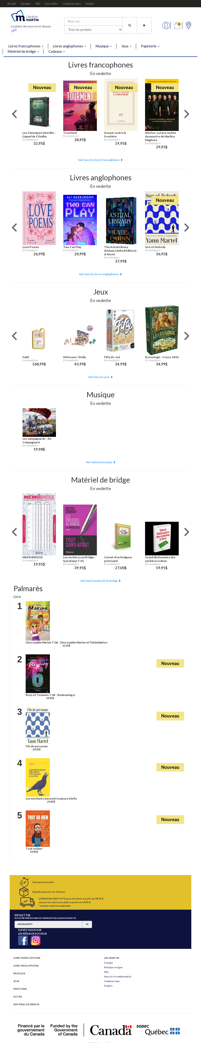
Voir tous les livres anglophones (100, 274)
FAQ (37, 3)
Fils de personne (37, 746)
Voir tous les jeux (100, 376)
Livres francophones (26, 46)
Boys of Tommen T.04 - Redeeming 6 (50, 695)
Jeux (126, 46)
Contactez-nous (72, 3)
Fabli (26, 357)
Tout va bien (34, 848)
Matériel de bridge (23, 51)
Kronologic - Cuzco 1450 (161, 357)
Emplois (89, 3)
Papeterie (150, 46)
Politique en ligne (113, 967)
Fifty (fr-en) (112, 357)
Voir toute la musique (101, 462)
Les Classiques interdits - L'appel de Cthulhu (39, 134)
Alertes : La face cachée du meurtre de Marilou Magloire (160, 136)
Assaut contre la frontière (115, 134)
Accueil (11, 3)
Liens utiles (51, 3)
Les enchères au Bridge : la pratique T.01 (79, 559)
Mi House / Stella (74, 357)
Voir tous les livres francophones (100, 159)
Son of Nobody (155, 247)
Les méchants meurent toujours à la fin (51, 798)
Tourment (70, 133)
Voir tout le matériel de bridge (100, 580)
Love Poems (31, 247)
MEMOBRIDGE (33, 557)
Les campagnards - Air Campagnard (37, 440)
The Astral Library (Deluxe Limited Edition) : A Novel (120, 250)
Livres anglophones (69, 46)
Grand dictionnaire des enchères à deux (160, 559)
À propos (26, 3)
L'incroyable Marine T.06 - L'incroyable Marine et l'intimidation (66, 642)
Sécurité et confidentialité (117, 976)
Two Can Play (72, 247)
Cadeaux (56, 51)
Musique (104, 46)
